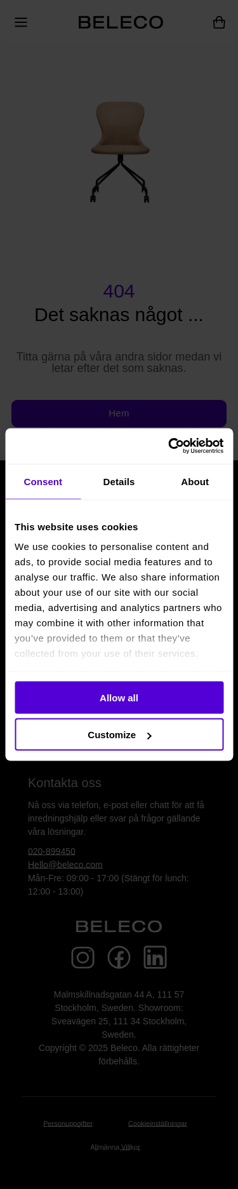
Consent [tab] (42, 481)
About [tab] (195, 481)
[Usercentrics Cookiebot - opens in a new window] (169, 446)
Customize (119, 734)
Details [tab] (119, 481)
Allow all (119, 697)
